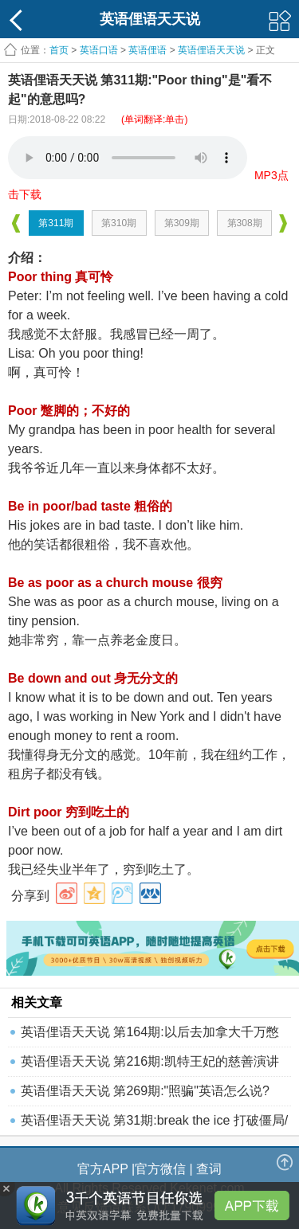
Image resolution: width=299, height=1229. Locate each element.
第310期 (118, 223)
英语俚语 (147, 50)
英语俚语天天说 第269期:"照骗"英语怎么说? (145, 1091)
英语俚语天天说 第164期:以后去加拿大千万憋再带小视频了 (150, 1036)
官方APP (102, 1169)
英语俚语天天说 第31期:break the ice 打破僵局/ (154, 1120)
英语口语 (99, 50)
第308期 (244, 223)
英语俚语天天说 (212, 50)
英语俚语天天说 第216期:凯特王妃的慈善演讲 (150, 1061)
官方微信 (160, 1169)
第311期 (55, 223)
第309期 (181, 223)
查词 (209, 1169)
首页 (59, 50)
